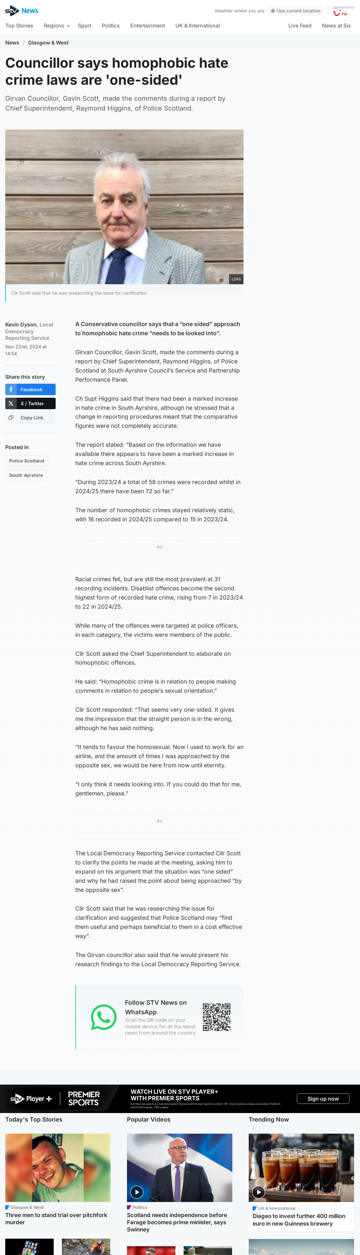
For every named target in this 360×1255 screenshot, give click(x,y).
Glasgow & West (48, 43)
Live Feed (300, 25)
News (12, 43)
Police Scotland (26, 460)
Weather (224, 10)
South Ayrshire (26, 475)
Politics (111, 25)
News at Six (336, 25)
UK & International (197, 25)
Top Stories (19, 25)
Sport (84, 25)
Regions (54, 25)
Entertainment (147, 25)
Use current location (295, 10)
